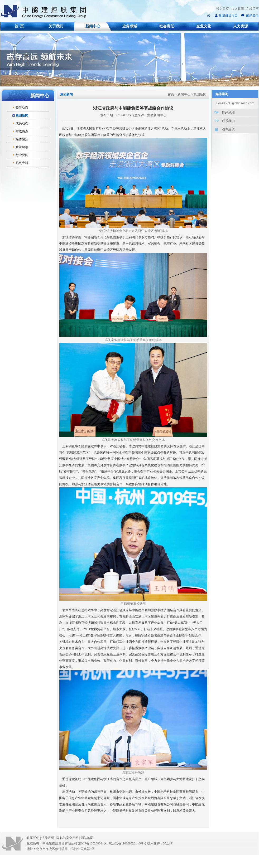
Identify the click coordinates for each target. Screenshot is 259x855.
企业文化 (203, 26)
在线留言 (252, 9)
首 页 (19, 26)
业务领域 (129, 26)
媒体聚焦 (22, 139)
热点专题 (22, 163)
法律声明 (48, 838)
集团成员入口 (228, 15)
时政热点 (22, 131)
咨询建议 (228, 129)
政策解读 (22, 147)
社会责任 (166, 26)
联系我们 (228, 121)
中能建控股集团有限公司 (45, 11)
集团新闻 (22, 115)
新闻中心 (92, 26)
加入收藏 (237, 9)
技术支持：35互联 (159, 843)
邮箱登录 (252, 15)
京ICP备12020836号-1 (93, 843)
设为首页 (222, 9)
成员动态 (22, 123)
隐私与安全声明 (67, 838)
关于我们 (56, 26)
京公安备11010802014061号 (128, 843)
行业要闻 (22, 155)
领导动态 (22, 107)
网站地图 (228, 112)
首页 (171, 94)
